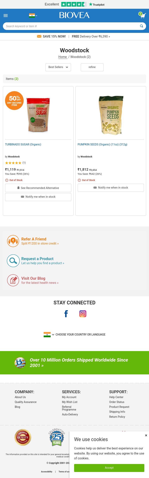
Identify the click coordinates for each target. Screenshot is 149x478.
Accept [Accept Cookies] (109, 467)
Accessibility (46, 472)
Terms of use (64, 472)
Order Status (116, 402)
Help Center (116, 397)
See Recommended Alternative (38, 188)
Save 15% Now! (52, 36)
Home (63, 57)
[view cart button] (143, 15)
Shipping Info (117, 411)
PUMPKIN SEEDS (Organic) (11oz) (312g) (102, 144)
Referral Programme (69, 408)
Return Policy (117, 416)
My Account (69, 397)
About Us (20, 397)
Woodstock (14, 156)
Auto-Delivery (70, 414)
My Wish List (69, 402)
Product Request (119, 406)
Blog (17, 406)
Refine (92, 67)
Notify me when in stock (38, 196)
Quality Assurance (25, 402)
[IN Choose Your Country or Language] (33, 15)
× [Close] (146, 435)
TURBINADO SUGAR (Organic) (23, 144)
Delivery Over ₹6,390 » (91, 36)
